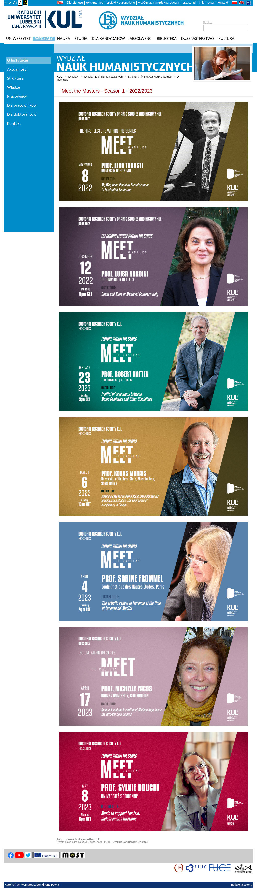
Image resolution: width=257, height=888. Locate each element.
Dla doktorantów (21, 114)
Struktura (133, 76)
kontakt (223, 3)
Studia (81, 39)
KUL (59, 76)
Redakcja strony (241, 884)
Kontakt (14, 124)
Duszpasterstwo (197, 39)
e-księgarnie (94, 3)
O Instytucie (17, 60)
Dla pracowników (22, 105)
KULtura (226, 39)
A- (6, 3)
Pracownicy (17, 96)
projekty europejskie (120, 3)
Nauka (63, 39)
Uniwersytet (18, 39)
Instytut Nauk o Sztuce (158, 76)
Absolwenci (141, 39)
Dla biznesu (75, 3)
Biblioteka (167, 39)
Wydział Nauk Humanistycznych (103, 76)
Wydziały (44, 39)
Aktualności (17, 69)
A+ (15, 3)
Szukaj (207, 22)
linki (201, 3)
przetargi (189, 3)
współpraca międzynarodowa (158, 3)
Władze (13, 87)
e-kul (211, 3)
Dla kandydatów (108, 39)
